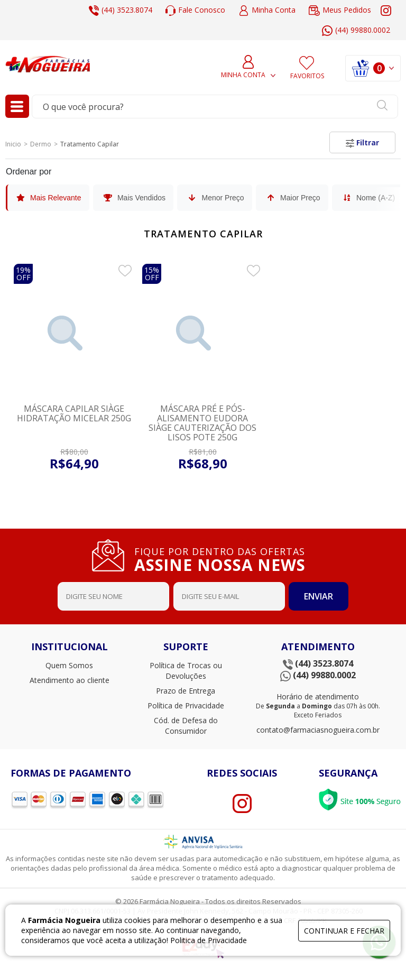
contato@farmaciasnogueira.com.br (318, 730)
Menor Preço (215, 197)
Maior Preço (292, 197)
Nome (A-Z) (368, 197)
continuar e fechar (344, 931)
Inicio (13, 144)
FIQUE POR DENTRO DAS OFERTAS (224, 558)
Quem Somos (69, 665)
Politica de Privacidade (208, 940)
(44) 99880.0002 (356, 30)
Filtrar (362, 142)
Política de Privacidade (185, 705)
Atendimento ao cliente (69, 680)
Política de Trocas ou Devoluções (186, 670)
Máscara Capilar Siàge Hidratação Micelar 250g (74, 413)
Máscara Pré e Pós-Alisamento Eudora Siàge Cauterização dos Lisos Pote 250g (202, 423)
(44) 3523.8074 (120, 10)
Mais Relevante (48, 197)
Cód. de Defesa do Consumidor (186, 725)
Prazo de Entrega (185, 691)
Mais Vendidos (134, 197)
